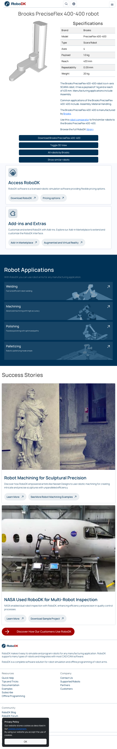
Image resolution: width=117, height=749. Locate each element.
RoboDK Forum (10, 716)
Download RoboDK (21, 198)
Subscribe (7, 692)
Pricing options (51, 198)
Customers (66, 688)
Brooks (67, 113)
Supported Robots (70, 681)
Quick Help (8, 678)
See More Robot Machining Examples (52, 497)
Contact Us (66, 678)
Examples (7, 688)
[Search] (66, 4)
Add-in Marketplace (22, 242)
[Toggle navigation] (112, 5)
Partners (65, 685)
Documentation (10, 685)
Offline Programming (13, 696)
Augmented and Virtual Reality (61, 242)
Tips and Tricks (10, 681)
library (89, 129)
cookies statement (17, 728)
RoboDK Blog (9, 712)
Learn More (16, 497)
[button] (74, 4)
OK (25, 741)
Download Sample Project (45, 618)
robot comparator (79, 119)
